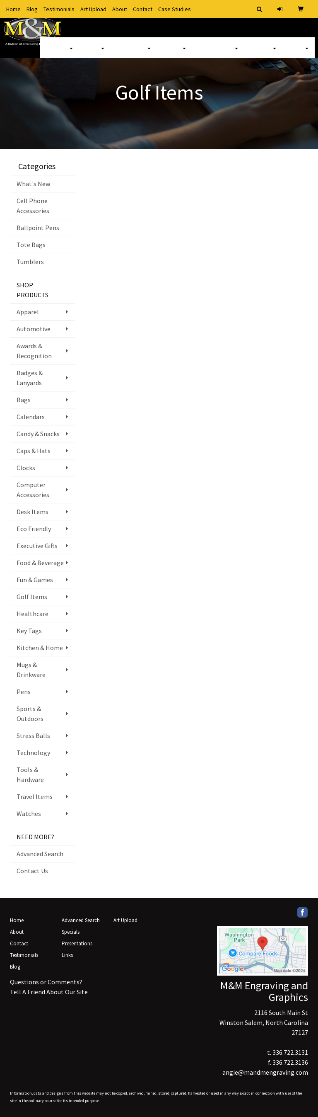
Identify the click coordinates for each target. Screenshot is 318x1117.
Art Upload (93, 9)
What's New (33, 184)
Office (174, 54)
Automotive (34, 329)
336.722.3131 (290, 1052)
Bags (94, 54)
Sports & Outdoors (30, 713)
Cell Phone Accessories (33, 206)
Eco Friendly (34, 529)
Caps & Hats (34, 451)
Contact (142, 9)
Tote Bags (31, 244)
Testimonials (59, 9)
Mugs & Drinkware (31, 669)
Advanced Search (40, 854)
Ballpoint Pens (38, 227)
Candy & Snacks (38, 434)
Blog (32, 9)
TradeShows (218, 54)
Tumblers (30, 261)
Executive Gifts (37, 546)
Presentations (77, 943)
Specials (71, 931)
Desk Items (32, 512)
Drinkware (134, 54)
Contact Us (32, 871)
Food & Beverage (40, 562)
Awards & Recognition (34, 351)
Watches (29, 813)
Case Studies (174, 9)
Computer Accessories (33, 490)
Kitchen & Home (40, 647)
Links (67, 955)
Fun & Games (35, 579)
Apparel (59, 54)
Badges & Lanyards (30, 378)
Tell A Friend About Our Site (49, 992)
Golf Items (32, 596)
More (298, 54)
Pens (24, 691)
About (119, 9)
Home (13, 9)
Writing (263, 54)
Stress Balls (33, 735)
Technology (33, 752)
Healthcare (32, 613)
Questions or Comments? (46, 982)
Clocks (26, 468)
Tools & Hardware (30, 774)
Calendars (31, 417)
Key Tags (29, 630)
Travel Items (35, 796)
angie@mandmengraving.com (265, 1072)
